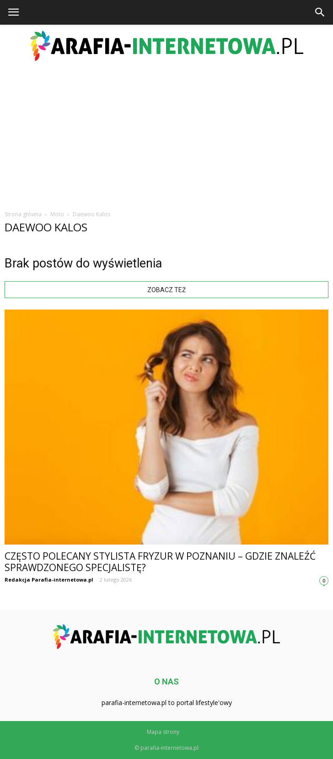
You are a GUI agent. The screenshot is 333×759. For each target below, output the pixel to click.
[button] (320, 12)
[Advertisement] (166, 134)
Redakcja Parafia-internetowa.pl (49, 579)
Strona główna (23, 214)
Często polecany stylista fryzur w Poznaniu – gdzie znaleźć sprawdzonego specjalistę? (160, 562)
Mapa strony (163, 732)
